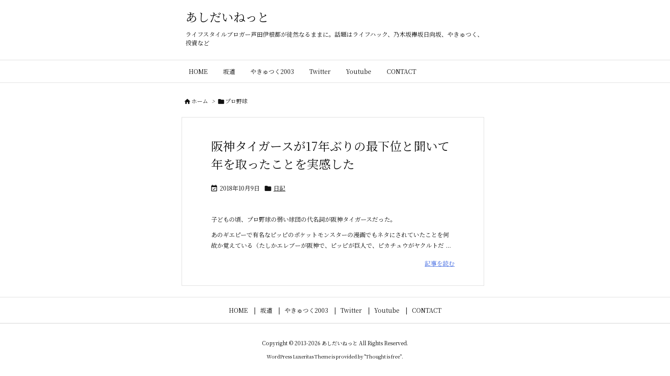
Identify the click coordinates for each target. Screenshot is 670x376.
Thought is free (383, 356)
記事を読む (440, 263)
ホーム (199, 101)
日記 (279, 188)
